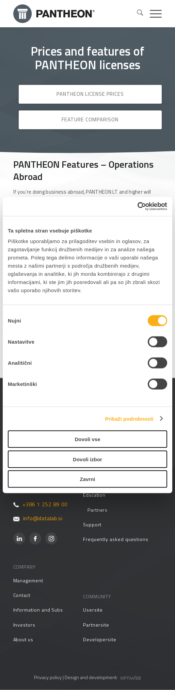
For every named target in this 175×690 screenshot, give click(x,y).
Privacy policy (48, 677)
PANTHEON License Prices (90, 94)
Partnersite (96, 624)
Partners (98, 509)
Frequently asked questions (115, 539)
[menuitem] (136, 13)
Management (28, 580)
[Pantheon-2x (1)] (72, 13)
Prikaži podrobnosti (129, 418)
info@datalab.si (38, 518)
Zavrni (87, 479)
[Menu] (152, 13)
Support (92, 524)
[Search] (136, 13)
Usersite (93, 609)
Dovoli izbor (87, 459)
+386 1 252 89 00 (40, 504)
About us (23, 639)
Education (94, 494)
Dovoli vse (87, 439)
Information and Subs (38, 609)
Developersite (99, 639)
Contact (22, 595)
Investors (24, 624)
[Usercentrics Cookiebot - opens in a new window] (137, 206)
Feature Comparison (90, 119)
